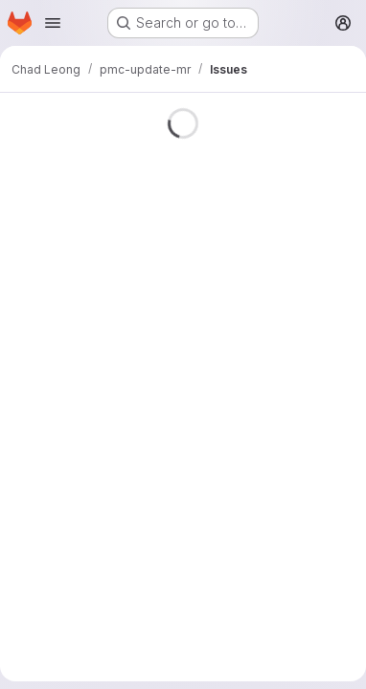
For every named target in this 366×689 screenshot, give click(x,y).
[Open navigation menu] (52, 23)
